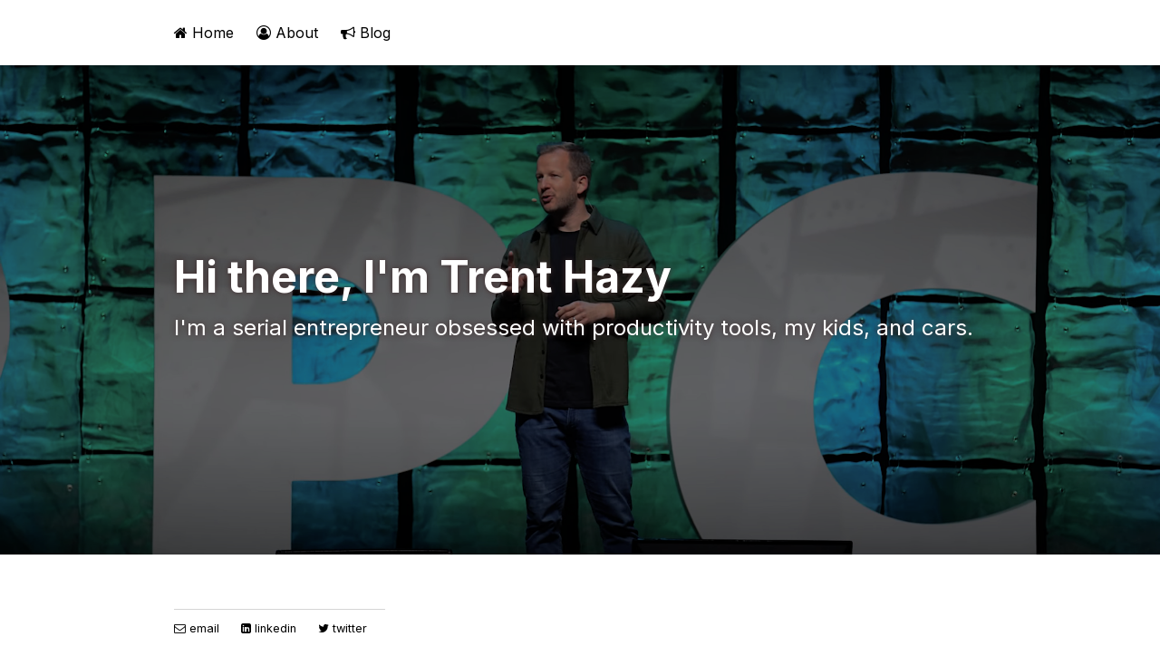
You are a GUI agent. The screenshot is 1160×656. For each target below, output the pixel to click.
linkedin (268, 628)
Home (204, 33)
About (287, 33)
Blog (366, 33)
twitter (342, 628)
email (196, 628)
